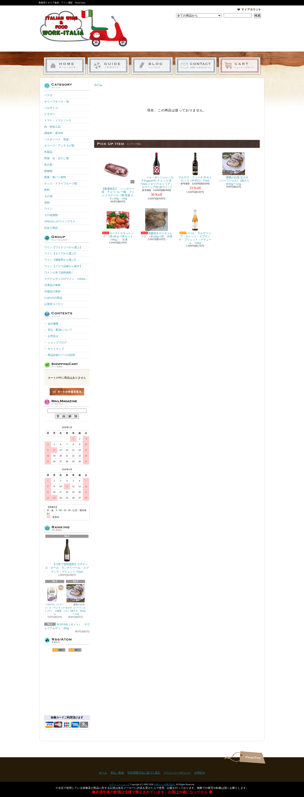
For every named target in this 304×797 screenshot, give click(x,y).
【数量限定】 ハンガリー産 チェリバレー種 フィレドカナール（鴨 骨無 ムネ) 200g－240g (118, 176)
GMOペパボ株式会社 (164, 784)
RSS (58, 650)
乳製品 (48, 152)
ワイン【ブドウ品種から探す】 (63, 266)
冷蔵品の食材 (52, 291)
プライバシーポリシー (177, 772)
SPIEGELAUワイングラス (59, 221)
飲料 (47, 189)
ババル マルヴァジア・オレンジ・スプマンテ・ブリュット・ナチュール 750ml (195, 226)
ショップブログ (152, 65)
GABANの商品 (53, 297)
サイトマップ (56, 348)
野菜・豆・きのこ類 (56, 158)
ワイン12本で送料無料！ (59, 272)
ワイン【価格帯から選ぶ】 (60, 259)
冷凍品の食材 (52, 285)
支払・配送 (117, 772)
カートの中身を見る (67, 391)
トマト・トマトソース (57, 120)
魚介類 (48, 164)
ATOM (75, 650)
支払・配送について (108, 65)
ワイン (48, 208)
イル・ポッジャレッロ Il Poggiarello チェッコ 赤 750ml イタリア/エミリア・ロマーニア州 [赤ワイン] (157, 170)
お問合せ (196, 65)
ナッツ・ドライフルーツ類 (60, 183)
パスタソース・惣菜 (56, 139)
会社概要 (53, 323)
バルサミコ (51, 107)
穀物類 (48, 171)
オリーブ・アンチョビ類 (59, 145)
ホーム (64, 65)
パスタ (48, 95)
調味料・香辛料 (53, 133)
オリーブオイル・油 (56, 101)
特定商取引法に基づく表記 (143, 772)
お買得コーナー (53, 304)
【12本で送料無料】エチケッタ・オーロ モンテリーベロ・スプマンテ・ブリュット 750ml (67, 556)
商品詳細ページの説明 (61, 355)
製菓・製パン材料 (55, 177)
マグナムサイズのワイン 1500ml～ (66, 279)
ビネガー (49, 114)
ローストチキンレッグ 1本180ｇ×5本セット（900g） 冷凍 (118, 224)
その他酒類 (51, 215)
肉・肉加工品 (52, 126)
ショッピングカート (240, 65)
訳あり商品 (51, 227)
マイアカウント (249, 9)
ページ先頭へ (252, 757)
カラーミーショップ (119, 784)
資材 (47, 202)
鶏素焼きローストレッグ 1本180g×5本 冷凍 (156, 223)
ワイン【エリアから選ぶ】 (60, 253)
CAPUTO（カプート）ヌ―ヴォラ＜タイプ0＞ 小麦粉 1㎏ (54, 599)
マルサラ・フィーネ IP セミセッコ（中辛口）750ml (195, 167)
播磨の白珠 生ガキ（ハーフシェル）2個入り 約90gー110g (75, 599)
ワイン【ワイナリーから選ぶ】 (63, 247)
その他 (48, 196)
